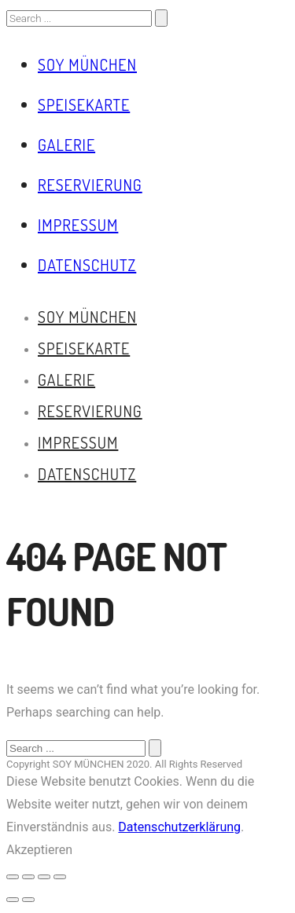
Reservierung (90, 184)
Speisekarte (84, 104)
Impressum (78, 224)
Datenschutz (87, 265)
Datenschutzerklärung (179, 827)
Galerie (66, 144)
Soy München (87, 64)
